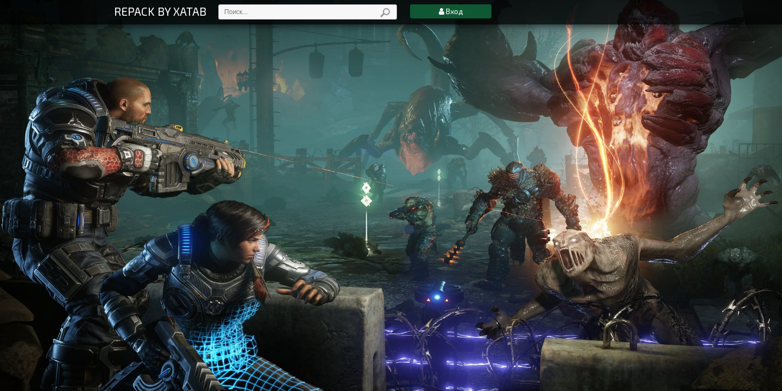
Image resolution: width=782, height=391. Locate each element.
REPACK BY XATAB (160, 11)
